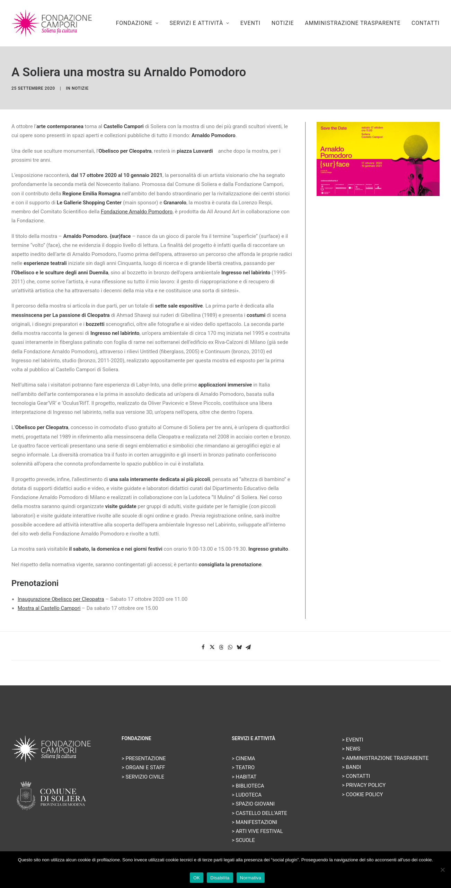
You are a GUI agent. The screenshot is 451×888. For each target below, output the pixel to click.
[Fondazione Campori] (51, 23)
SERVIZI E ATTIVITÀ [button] (199, 23)
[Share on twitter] (212, 647)
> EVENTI (352, 740)
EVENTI (250, 23)
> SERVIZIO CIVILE (143, 777)
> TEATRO (243, 767)
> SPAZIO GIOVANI (253, 804)
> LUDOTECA (247, 795)
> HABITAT (244, 777)
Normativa (251, 877)
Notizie (80, 88)
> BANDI (351, 767)
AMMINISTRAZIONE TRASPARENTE (352, 23)
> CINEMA (243, 758)
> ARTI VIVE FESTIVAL (257, 831)
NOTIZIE (283, 23)
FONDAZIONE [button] (137, 23)
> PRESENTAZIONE (144, 758)
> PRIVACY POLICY (364, 785)
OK (196, 877)
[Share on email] (248, 647)
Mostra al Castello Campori (49, 608)
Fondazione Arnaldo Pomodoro (137, 211)
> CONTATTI (356, 776)
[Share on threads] (221, 647)
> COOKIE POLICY (362, 794)
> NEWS (351, 749)
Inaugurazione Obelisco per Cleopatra (61, 599)
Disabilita (219, 877)
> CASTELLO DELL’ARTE (259, 813)
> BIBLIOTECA (248, 786)
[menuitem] (139, 23)
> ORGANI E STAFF (143, 767)
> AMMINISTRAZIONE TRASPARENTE (385, 758)
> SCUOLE (243, 840)
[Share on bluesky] (239, 647)
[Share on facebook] (203, 647)
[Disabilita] (442, 869)
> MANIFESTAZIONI (254, 822)
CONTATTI (426, 23)
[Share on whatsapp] (230, 647)
